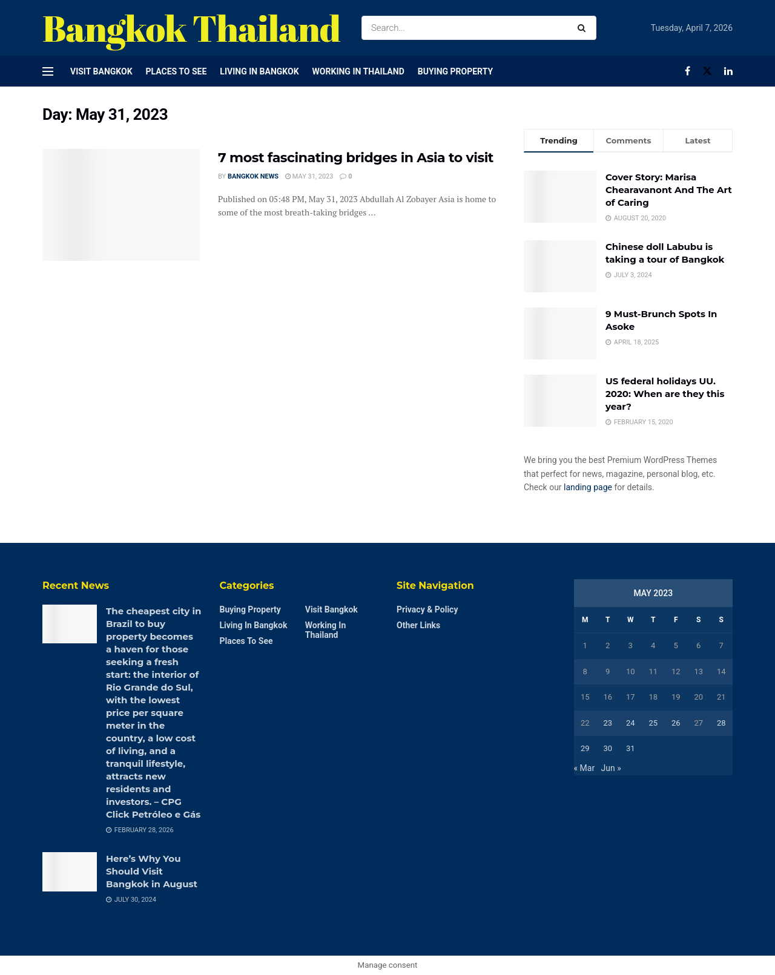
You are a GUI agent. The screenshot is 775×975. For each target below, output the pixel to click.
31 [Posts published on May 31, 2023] (630, 748)
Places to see (176, 71)
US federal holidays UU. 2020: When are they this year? (664, 393)
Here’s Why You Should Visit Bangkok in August (151, 871)
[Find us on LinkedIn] (728, 71)
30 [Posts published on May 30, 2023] (607, 748)
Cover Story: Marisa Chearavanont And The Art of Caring (668, 189)
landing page (588, 487)
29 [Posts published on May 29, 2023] (585, 748)
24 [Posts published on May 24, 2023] (630, 722)
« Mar (584, 768)
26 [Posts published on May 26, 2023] (676, 722)
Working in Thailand (358, 71)
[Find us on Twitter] (707, 71)
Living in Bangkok (259, 71)
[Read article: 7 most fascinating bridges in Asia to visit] (121, 205)
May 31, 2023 (309, 176)
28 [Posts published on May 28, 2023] (721, 722)
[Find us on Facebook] (687, 71)
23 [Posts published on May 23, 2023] (607, 722)
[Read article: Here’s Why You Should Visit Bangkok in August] (69, 871)
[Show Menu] (47, 71)
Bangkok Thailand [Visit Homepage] (191, 28)
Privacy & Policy (427, 609)
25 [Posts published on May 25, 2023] (653, 722)
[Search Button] (584, 28)
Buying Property (455, 71)
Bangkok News (253, 176)
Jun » (611, 768)
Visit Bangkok (101, 71)
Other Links (418, 625)
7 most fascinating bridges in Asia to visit (355, 157)
